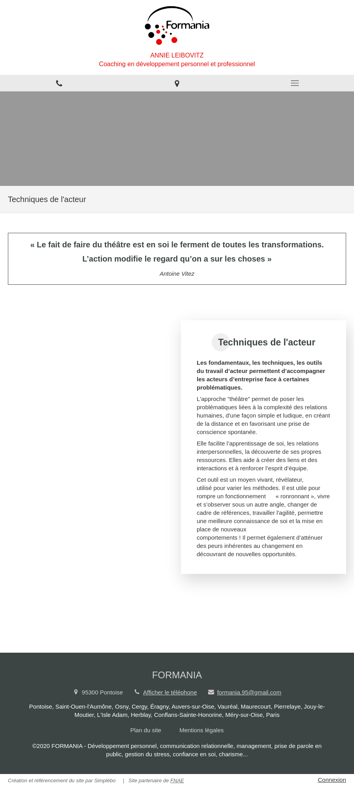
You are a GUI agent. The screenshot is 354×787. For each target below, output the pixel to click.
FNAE (177, 780)
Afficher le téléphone (170, 692)
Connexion (332, 779)
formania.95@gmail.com (249, 692)
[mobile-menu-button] (295, 83)
